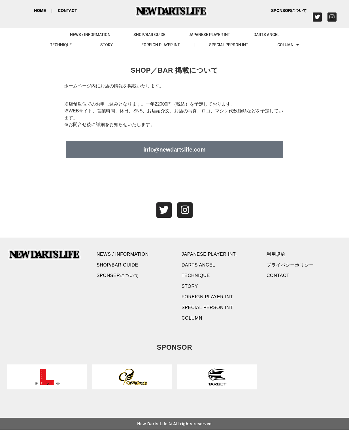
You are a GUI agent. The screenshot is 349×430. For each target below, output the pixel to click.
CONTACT (67, 10)
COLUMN (288, 45)
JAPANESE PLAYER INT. (209, 34)
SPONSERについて (118, 275)
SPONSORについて (289, 10)
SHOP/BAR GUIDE (149, 34)
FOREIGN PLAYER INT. (160, 45)
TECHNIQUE (61, 45)
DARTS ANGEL (266, 34)
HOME (40, 10)
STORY (106, 45)
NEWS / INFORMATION (90, 34)
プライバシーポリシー (290, 265)
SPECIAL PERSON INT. (229, 45)
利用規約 (276, 254)
